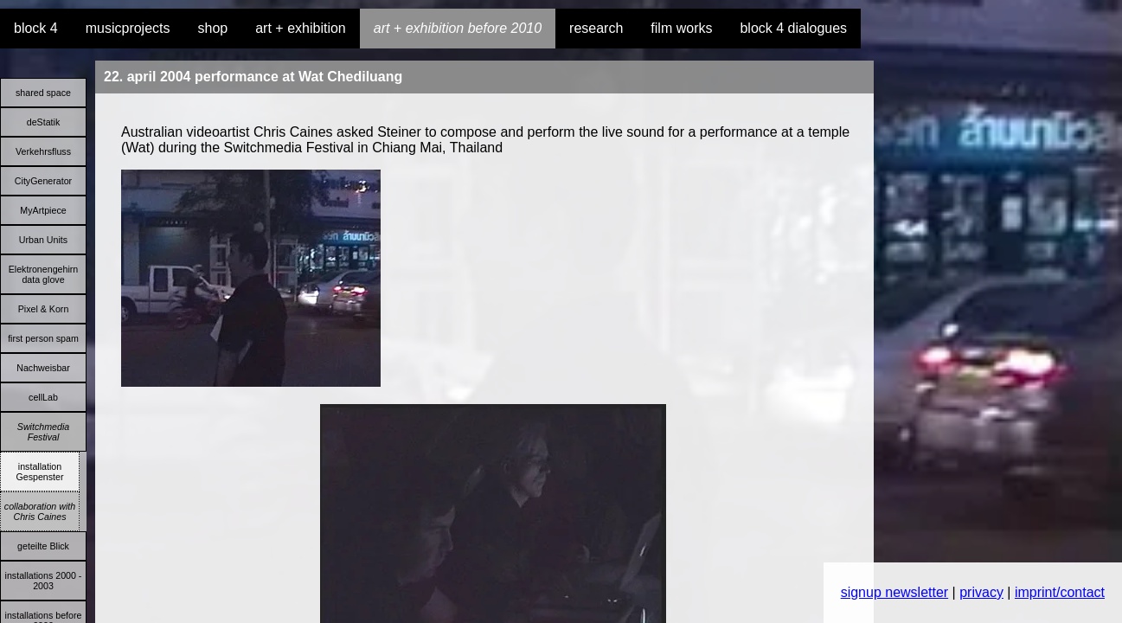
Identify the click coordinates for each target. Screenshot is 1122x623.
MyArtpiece (43, 210)
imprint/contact (1060, 592)
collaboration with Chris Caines (39, 511)
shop (213, 28)
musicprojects (128, 28)
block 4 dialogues (793, 28)
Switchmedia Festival (43, 431)
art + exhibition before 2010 (458, 28)
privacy (981, 592)
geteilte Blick (43, 546)
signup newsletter (895, 592)
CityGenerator (43, 181)
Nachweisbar (43, 368)
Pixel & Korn (43, 309)
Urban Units (43, 239)
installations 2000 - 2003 (43, 580)
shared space (43, 92)
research (596, 28)
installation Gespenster (39, 471)
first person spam (43, 338)
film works (681, 28)
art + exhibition (300, 28)
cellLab (43, 397)
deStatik (44, 122)
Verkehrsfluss (43, 151)
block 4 (36, 28)
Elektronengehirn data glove (44, 274)
